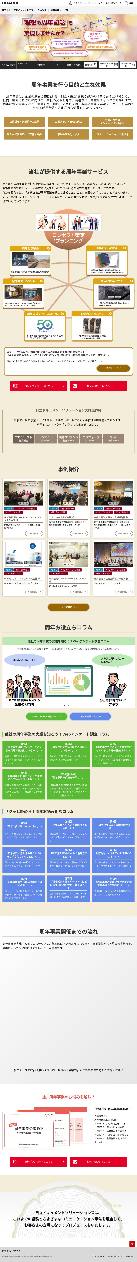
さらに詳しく (33, 534)
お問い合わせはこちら (98, 386)
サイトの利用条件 (98, 1257)
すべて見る (66, 607)
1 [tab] (64, 58)
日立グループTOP (11, 1252)
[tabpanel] (68, 37)
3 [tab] (26, 503)
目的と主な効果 (8, 65)
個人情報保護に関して (114, 1257)
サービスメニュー (24, 64)
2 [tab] (68, 58)
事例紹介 (41, 65)
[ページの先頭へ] (132, 1245)
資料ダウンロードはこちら (39, 386)
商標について (130, 1257)
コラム (57, 65)
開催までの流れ (74, 65)
